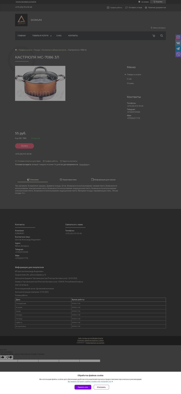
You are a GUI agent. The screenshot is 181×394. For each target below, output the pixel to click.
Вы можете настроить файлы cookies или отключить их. (89, 382)
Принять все (83, 387)
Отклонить (101, 387)
